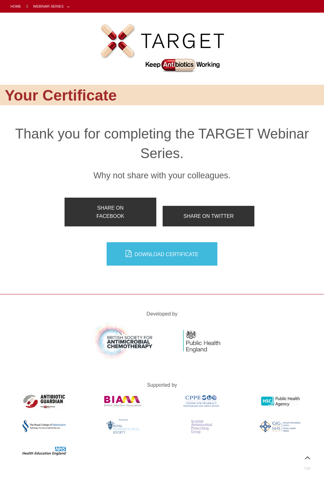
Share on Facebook (110, 212)
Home (15, 6)
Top (307, 461)
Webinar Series (48, 6)
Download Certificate (162, 254)
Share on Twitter (209, 216)
